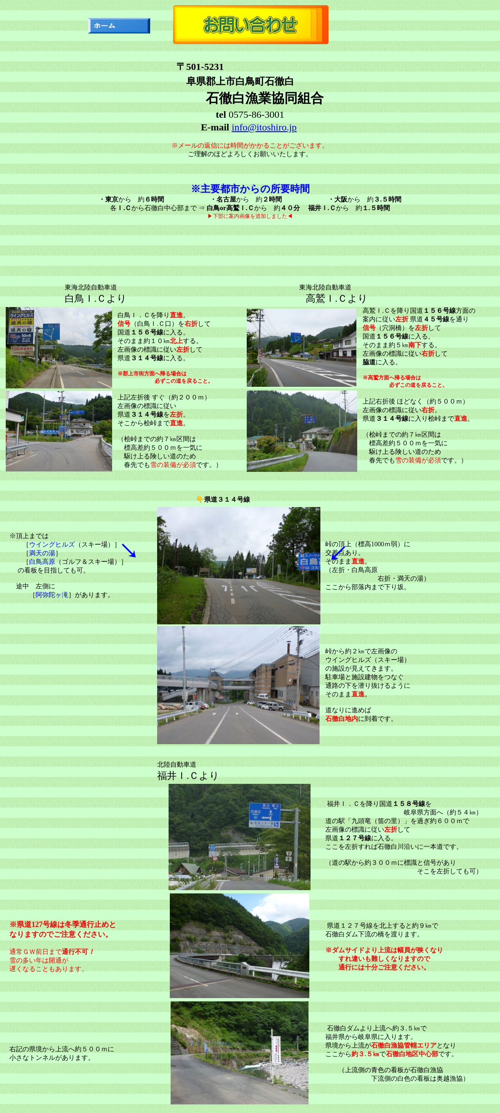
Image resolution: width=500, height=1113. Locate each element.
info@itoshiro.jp (264, 127)
